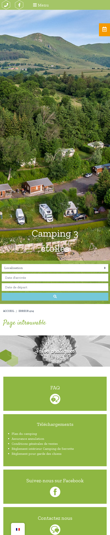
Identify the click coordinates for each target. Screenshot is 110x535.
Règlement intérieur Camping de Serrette (43, 449)
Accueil (8, 310)
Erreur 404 (26, 310)
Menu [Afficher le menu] (41, 5)
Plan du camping (24, 434)
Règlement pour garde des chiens (37, 454)
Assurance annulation (28, 439)
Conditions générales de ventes (35, 444)
